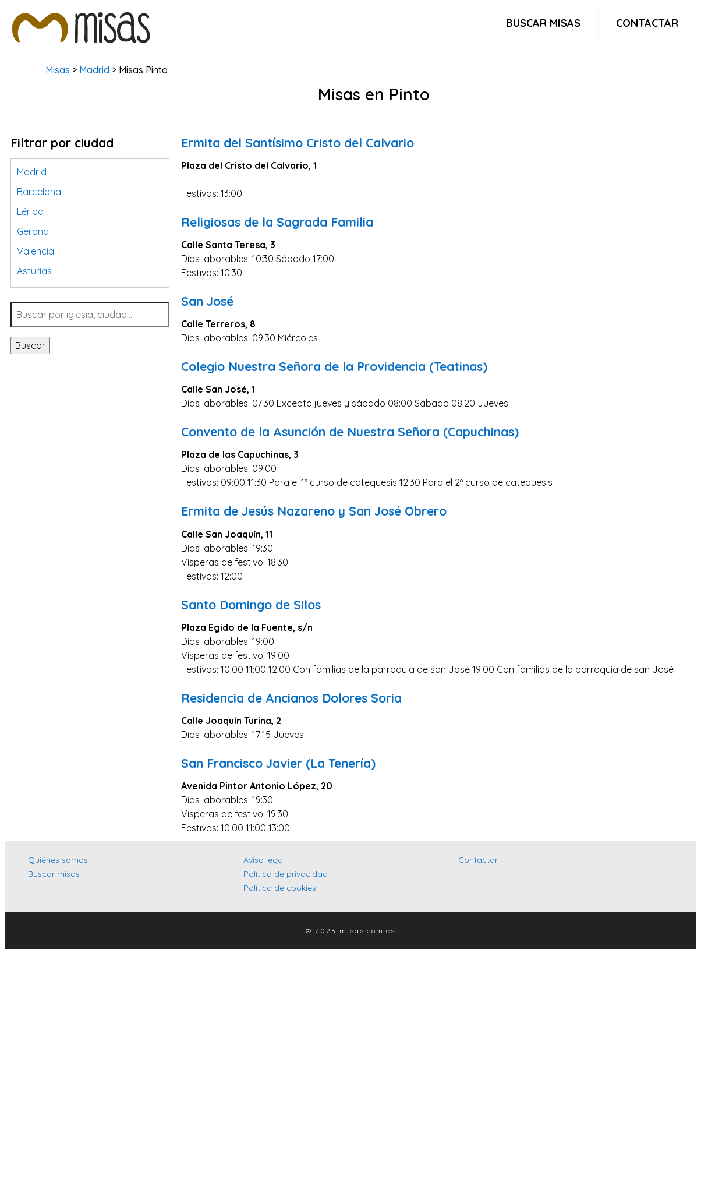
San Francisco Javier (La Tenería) (278, 763)
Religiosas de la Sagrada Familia (277, 222)
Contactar (647, 23)
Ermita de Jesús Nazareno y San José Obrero (314, 510)
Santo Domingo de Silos (251, 604)
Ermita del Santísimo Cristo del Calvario (297, 142)
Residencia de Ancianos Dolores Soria (291, 697)
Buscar (30, 345)
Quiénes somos (58, 860)
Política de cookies (279, 888)
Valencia (35, 251)
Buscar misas (543, 23)
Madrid (94, 70)
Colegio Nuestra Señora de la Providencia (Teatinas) (334, 366)
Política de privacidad (285, 874)
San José (207, 301)
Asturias (34, 271)
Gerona (33, 231)
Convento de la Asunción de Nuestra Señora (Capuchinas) (350, 431)
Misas (57, 70)
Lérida (30, 211)
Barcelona (39, 191)
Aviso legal (264, 860)
